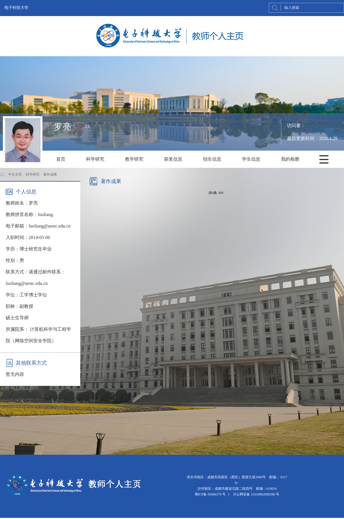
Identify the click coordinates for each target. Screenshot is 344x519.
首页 (60, 159)
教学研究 (134, 159)
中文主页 (15, 174)
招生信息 (212, 159)
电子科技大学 (16, 7)
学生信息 (251, 159)
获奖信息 (173, 159)
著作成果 (50, 174)
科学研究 (95, 159)
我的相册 (290, 159)
